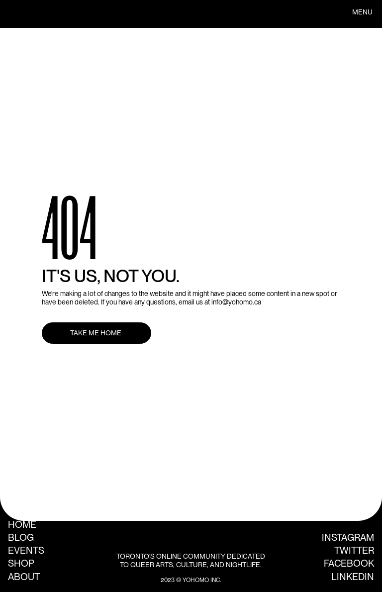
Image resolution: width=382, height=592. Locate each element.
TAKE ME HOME (96, 333)
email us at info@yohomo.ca (220, 302)
